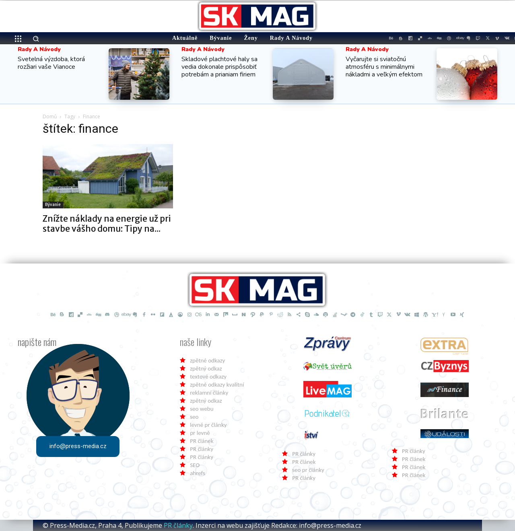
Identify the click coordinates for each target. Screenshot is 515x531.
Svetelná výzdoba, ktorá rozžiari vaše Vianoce (51, 63)
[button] (36, 38)
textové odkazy (208, 376)
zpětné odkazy (207, 360)
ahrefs (197, 473)
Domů (50, 116)
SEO (195, 465)
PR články (201, 449)
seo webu (201, 408)
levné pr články (208, 424)
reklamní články (209, 392)
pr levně (200, 432)
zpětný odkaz (206, 368)
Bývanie (53, 204)
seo (194, 416)
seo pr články (308, 469)
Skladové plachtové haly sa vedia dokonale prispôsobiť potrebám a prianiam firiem (219, 67)
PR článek (201, 441)
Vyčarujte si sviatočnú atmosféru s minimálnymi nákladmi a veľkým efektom (384, 67)
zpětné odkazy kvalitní (217, 384)
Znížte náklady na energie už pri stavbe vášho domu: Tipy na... (107, 223)
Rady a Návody (39, 49)
